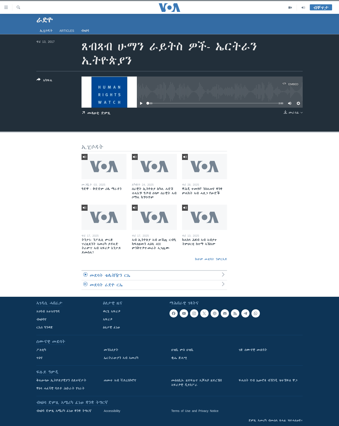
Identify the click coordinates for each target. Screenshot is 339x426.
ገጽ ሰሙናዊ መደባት (253, 350)
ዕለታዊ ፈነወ (111, 327)
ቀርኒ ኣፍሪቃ (111, 311)
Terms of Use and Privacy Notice (195, 411)
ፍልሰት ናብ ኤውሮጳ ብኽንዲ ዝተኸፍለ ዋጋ (268, 380)
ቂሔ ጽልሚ (179, 358)
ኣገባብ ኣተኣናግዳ (48, 311)
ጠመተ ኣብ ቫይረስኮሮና (120, 380)
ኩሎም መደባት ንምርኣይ (211, 259)
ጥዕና (39, 358)
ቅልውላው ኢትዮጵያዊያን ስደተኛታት (61, 380)
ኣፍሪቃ (107, 319)
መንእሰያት (111, 350)
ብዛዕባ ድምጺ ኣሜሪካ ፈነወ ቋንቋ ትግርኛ (63, 411)
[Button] (44, 81)
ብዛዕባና (41, 319)
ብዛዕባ (85, 31)
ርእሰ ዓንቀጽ (44, 327)
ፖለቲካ (41, 350)
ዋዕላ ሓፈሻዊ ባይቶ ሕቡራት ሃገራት (60, 388)
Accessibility (112, 411)
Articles (66, 31)
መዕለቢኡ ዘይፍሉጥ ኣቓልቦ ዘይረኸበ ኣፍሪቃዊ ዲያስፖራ (196, 382)
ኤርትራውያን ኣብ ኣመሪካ (121, 358)
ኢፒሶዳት (46, 31)
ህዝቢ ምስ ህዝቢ (182, 350)
